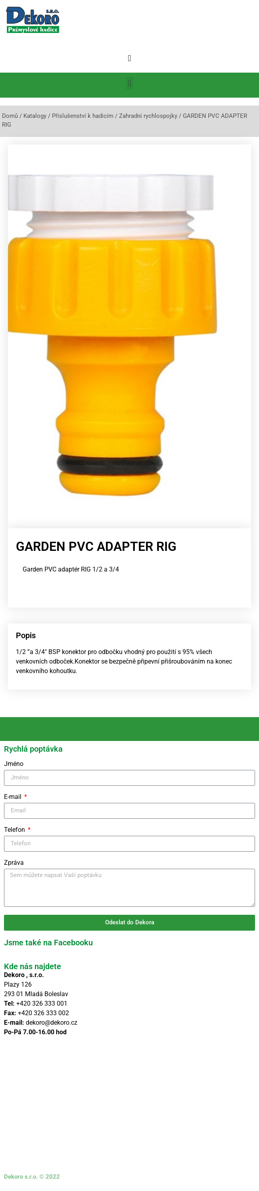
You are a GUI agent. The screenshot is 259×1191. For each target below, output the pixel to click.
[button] (129, 58)
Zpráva (14, 863)
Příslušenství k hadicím (82, 115)
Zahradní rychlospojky (148, 115)
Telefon (15, 830)
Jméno (13, 764)
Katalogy (34, 115)
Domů (10, 115)
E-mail (13, 797)
